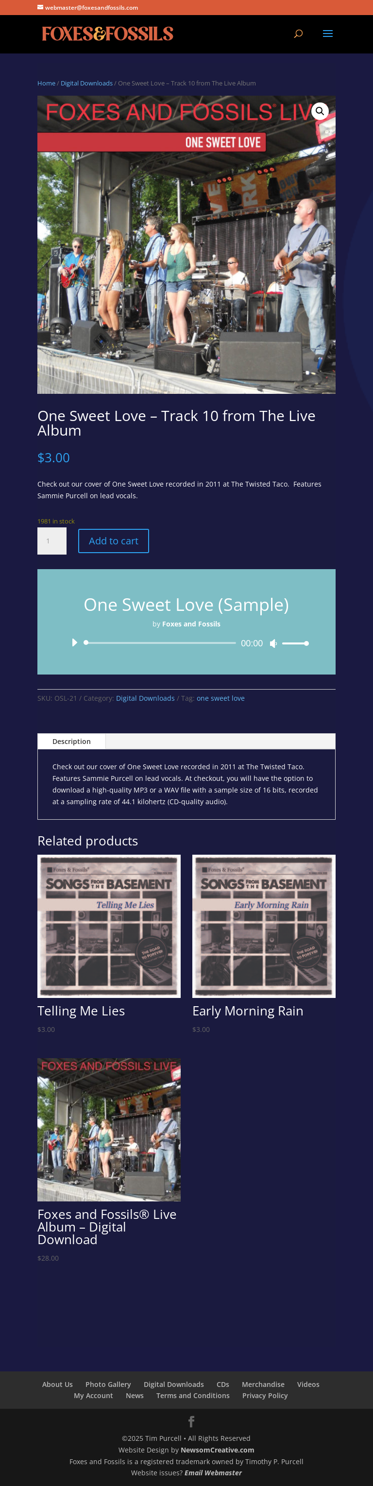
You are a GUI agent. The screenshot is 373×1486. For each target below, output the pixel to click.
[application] (186, 643)
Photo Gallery (108, 1384)
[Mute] (273, 643)
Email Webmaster (213, 1472)
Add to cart (113, 540)
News (135, 1395)
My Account (93, 1395)
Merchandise (263, 1384)
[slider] (161, 643)
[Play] (74, 642)
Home (46, 83)
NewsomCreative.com (217, 1449)
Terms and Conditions (193, 1395)
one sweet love (221, 698)
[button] (320, 111)
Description (71, 741)
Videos (308, 1384)
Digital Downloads (87, 83)
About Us (57, 1384)
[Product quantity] (52, 541)
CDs (223, 1384)
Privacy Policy (265, 1395)
